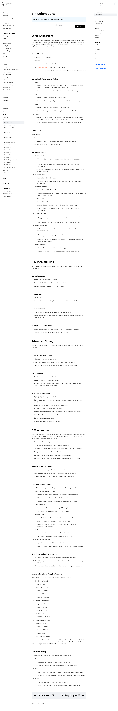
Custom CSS (6, 87)
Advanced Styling (99, 21)
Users (4, 59)
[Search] (107, 4)
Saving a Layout (7, 41)
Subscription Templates (9, 84)
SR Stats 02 (7, 147)
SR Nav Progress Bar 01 (10, 160)
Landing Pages (7, 46)
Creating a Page (7, 38)
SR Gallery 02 (7, 140)
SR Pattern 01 (8, 162)
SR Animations (8, 122)
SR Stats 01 (7, 145)
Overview (5, 97)
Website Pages (7, 43)
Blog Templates (7, 48)
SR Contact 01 (8, 132)
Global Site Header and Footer (11, 69)
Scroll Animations (99, 16)
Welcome (5, 15)
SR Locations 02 (8, 137)
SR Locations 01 (8, 135)
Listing (6, 77)
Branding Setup (7, 196)
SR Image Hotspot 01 (10, 142)
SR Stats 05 (7, 155)
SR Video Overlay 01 (9, 167)
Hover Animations (99, 19)
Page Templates (7, 72)
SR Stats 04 (7, 152)
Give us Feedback (100, 68)
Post (5, 80)
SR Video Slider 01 (9, 165)
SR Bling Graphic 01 (9, 125)
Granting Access (7, 193)
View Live (80, 26)
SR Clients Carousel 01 (10, 130)
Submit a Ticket (7, 191)
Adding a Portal (7, 28)
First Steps (6, 36)
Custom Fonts (6, 89)
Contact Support (100, 64)
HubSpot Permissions (8, 25)
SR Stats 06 (7, 157)
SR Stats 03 (7, 150)
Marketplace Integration (9, 18)
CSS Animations (99, 23)
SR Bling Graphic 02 (9, 127)
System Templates (8, 51)
